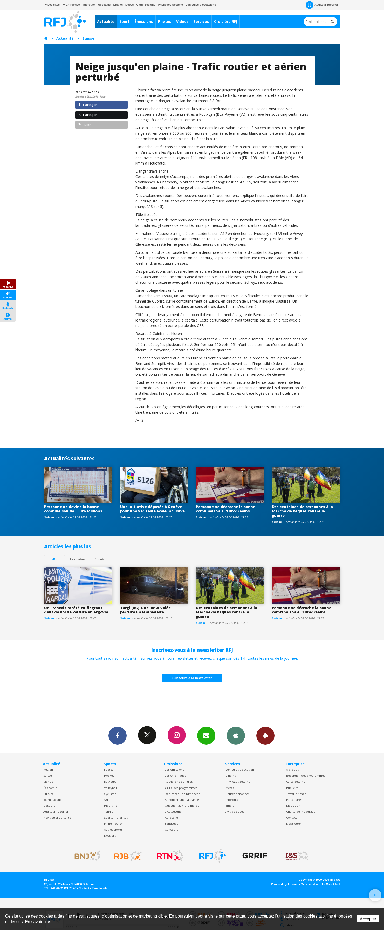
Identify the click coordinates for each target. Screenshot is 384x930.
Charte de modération (301, 811)
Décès (129, 4)
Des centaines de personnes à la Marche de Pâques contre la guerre (302, 511)
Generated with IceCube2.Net (320, 884)
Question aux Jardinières (182, 805)
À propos (292, 769)
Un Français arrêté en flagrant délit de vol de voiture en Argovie (76, 610)
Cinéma (230, 775)
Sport (124, 21)
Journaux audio (53, 799)
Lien (84, 125)
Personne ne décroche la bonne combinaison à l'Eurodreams (225, 509)
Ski (106, 799)
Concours (171, 829)
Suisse (88, 38)
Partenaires (294, 799)
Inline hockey (113, 823)
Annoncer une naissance (182, 799)
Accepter (368, 919)
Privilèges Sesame (237, 781)
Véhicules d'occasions (201, 4)
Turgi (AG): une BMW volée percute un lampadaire (145, 610)
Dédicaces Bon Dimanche (182, 793)
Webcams (104, 4)
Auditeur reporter (55, 811)
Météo (230, 787)
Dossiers (49, 805)
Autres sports (113, 829)
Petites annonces (237, 793)
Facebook (117, 735)
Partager (87, 105)
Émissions (143, 21)
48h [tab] (54, 559)
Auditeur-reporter (322, 5)
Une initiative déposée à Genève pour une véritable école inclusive (152, 509)
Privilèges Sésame (170, 4)
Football (109, 769)
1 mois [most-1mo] (100, 559)
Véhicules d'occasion (239, 769)
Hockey (109, 775)
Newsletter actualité (57, 817)
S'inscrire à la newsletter (192, 678)
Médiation (293, 805)
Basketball (111, 781)
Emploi (118, 4)
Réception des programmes (305, 775)
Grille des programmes (181, 787)
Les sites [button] (52, 4)
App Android (265, 735)
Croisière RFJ (225, 21)
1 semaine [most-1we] (77, 559)
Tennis (108, 811)
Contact (291, 817)
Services (201, 21)
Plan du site (99, 888)
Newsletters (206, 735)
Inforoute (89, 4)
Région (48, 769)
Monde (48, 781)
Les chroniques (175, 775)
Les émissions (174, 769)
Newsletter (293, 823)
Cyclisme (110, 793)
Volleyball (110, 787)
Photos (164, 21)
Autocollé (171, 817)
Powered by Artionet (284, 884)
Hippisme (110, 805)
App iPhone (236, 735)
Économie (50, 787)
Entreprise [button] (71, 4)
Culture (48, 793)
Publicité (292, 787)
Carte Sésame (145, 4)
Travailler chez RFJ (298, 793)
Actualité (105, 21)
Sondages (171, 823)
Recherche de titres (179, 781)
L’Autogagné (173, 811)
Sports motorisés (116, 817)
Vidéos (182, 21)
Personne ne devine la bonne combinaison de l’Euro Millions (73, 509)
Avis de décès (234, 811)
